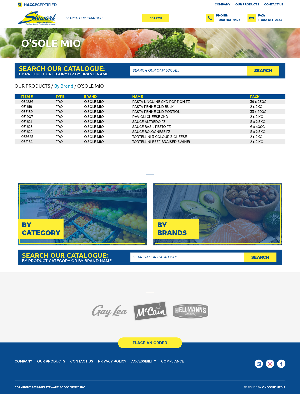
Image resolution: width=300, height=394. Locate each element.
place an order (150, 343)
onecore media (273, 387)
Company (222, 4)
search (156, 18)
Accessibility (143, 361)
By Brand (63, 85)
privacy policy (112, 361)
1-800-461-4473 (228, 20)
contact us (273, 4)
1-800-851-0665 (270, 20)
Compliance (172, 361)
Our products (247, 4)
